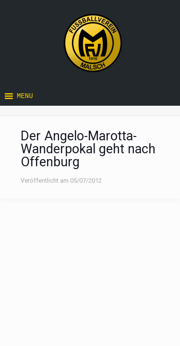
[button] (25, 96)
